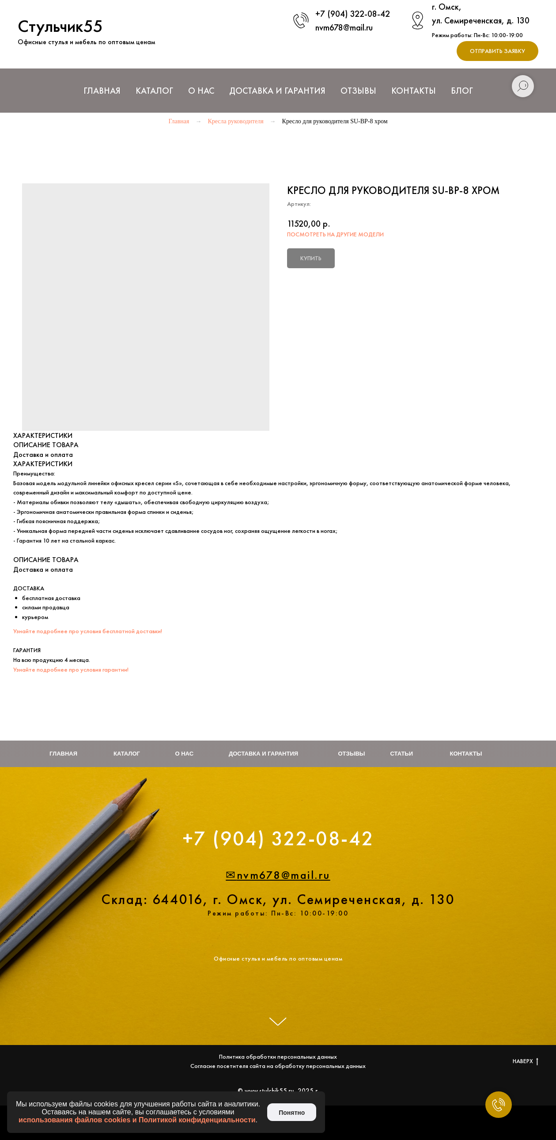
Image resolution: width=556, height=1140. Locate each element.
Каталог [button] (154, 90)
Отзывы (358, 90)
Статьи (401, 753)
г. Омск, (446, 6)
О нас (201, 90)
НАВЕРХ (525, 1061)
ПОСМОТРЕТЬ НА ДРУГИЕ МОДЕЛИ (335, 234)
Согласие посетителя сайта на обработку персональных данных (278, 1066)
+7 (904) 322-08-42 (352, 13)
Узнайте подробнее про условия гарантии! (71, 669)
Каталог (126, 753)
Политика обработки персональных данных (278, 1056)
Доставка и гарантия (263, 753)
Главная (102, 90)
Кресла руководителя (235, 121)
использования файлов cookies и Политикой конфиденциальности (137, 1120)
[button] (497, 51)
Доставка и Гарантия (277, 90)
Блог (462, 90)
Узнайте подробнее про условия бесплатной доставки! (87, 631)
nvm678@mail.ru (344, 27)
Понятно (292, 1112)
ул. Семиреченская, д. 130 (481, 20)
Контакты (413, 90)
